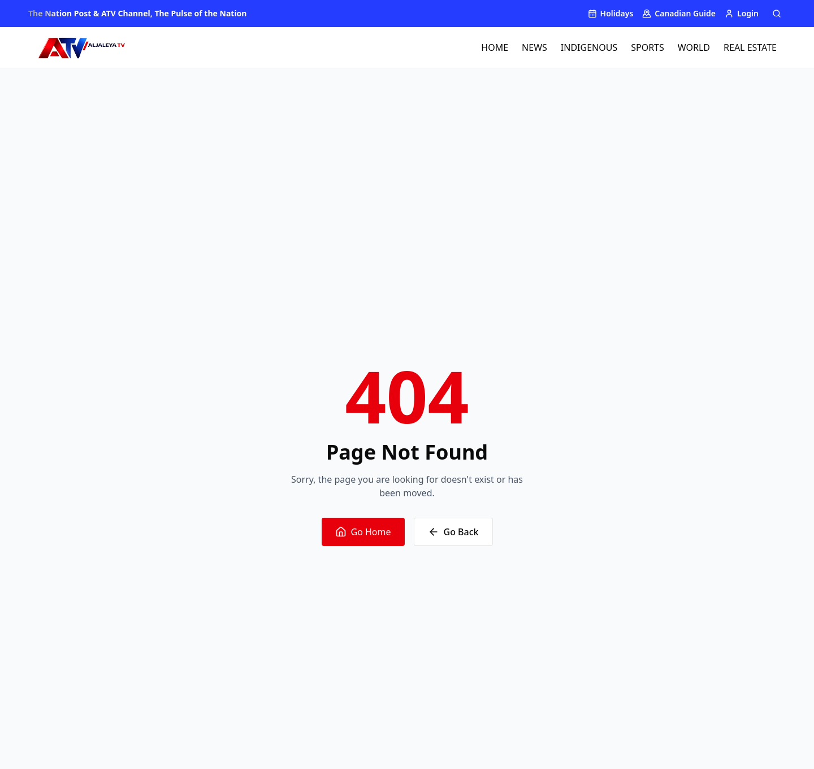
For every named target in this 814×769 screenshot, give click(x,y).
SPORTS (647, 47)
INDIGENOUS (589, 47)
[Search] (777, 14)
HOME (494, 47)
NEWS (534, 47)
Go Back (453, 532)
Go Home (363, 532)
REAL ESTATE (750, 47)
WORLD (694, 47)
